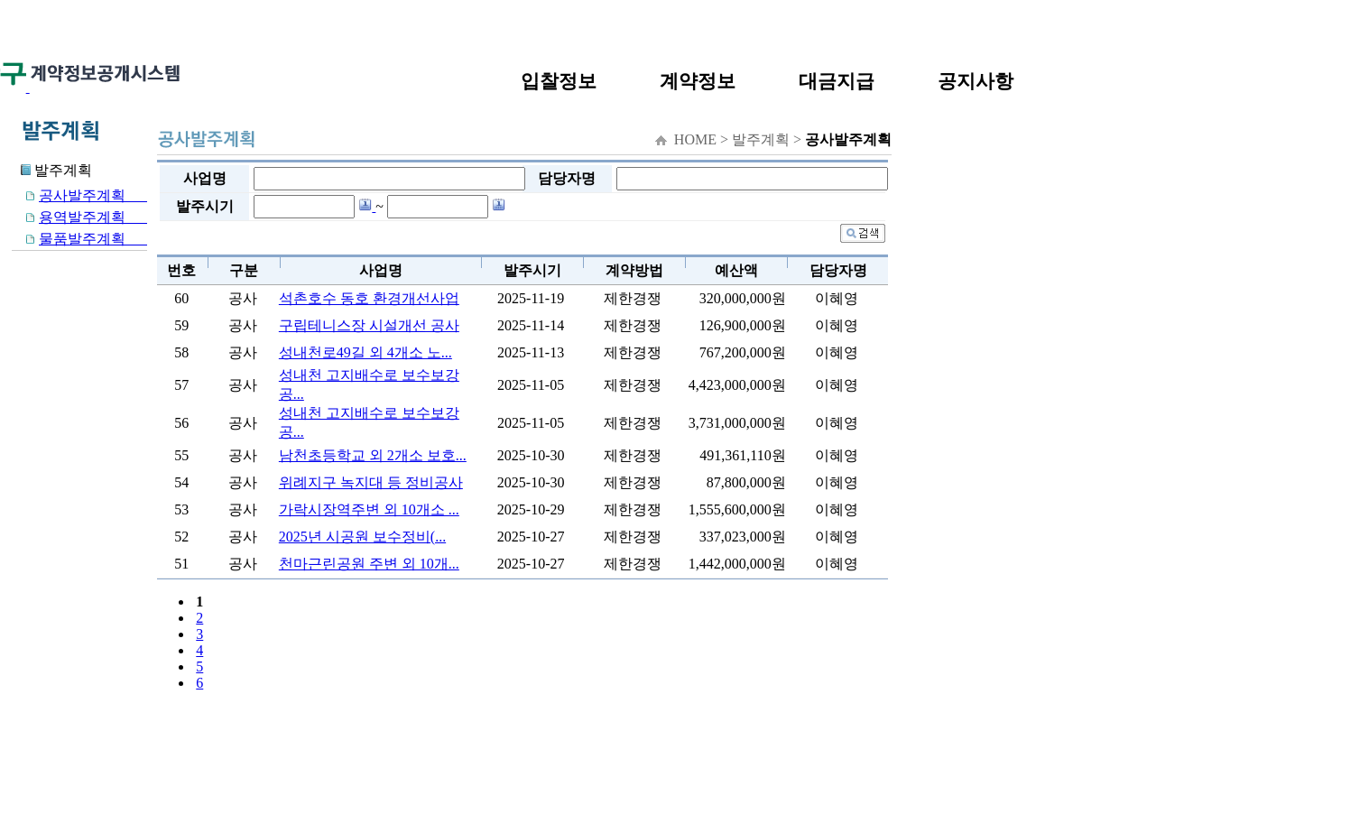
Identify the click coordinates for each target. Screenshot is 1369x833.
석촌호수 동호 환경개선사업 (369, 298)
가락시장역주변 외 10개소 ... (369, 509)
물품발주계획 (79, 238)
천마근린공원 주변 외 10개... (369, 563)
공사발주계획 (79, 195)
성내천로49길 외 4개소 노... (365, 352)
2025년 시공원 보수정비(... (362, 536)
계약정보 (697, 80)
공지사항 (975, 80)
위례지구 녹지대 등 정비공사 (371, 482)
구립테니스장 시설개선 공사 (369, 325)
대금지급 (836, 80)
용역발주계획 (79, 217)
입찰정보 (559, 80)
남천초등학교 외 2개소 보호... (373, 455)
